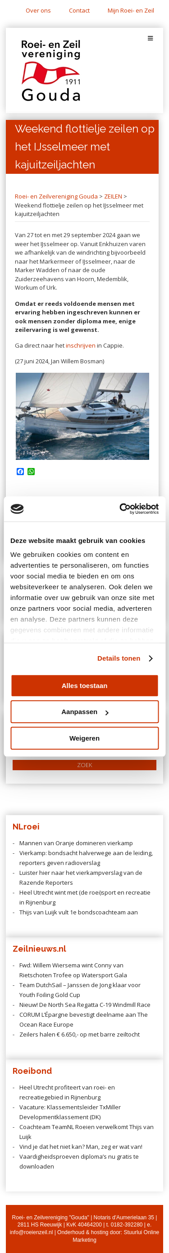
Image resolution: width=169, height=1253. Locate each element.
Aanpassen (84, 711)
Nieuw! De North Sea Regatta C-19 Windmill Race (85, 1005)
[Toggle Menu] (150, 38)
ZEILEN (113, 196)
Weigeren (84, 738)
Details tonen (118, 658)
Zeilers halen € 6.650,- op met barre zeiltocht (79, 1034)
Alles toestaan (85, 685)
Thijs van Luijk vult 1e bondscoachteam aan (78, 912)
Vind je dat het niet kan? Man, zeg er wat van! (80, 1147)
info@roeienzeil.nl (31, 1232)
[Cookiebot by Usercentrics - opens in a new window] (120, 509)
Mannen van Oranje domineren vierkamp (76, 843)
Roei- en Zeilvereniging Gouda (56, 196)
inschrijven (81, 345)
